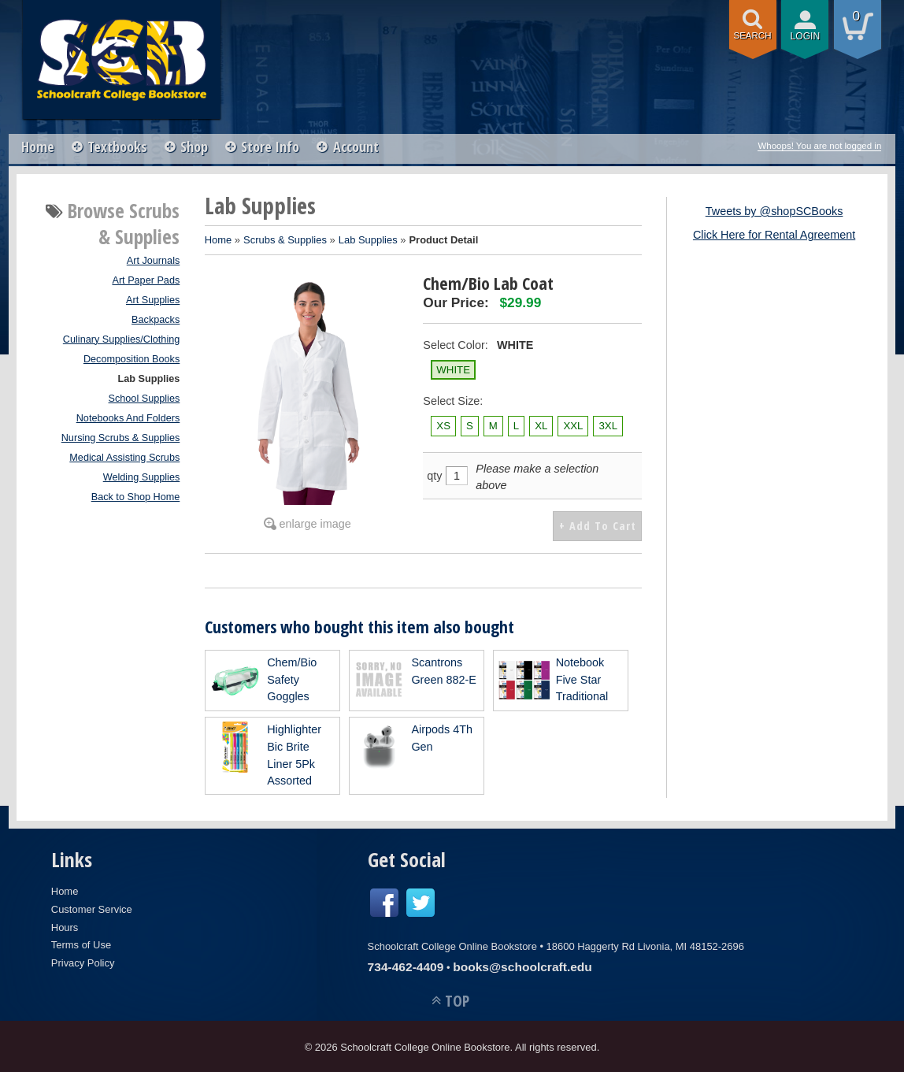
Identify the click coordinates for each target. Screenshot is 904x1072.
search (753, 35)
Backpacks (156, 319)
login (806, 36)
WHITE (453, 370)
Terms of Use (81, 943)
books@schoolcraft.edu (522, 965)
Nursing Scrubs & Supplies (120, 437)
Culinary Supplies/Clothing (121, 339)
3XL (607, 426)
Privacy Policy (83, 961)
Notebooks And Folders (128, 418)
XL (541, 426)
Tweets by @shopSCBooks (774, 211)
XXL (573, 426)
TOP (457, 1000)
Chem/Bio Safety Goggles (292, 678)
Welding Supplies (141, 477)
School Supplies (144, 398)
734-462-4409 (406, 965)
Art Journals (153, 260)
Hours (65, 926)
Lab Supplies (149, 378)
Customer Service (91, 908)
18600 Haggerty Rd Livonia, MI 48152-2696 (645, 945)
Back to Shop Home (135, 497)
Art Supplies (153, 300)
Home (37, 146)
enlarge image (315, 523)
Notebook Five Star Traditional (582, 678)
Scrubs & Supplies (285, 240)
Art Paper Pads (146, 280)
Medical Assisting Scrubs (124, 457)
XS (443, 426)
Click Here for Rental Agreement (774, 234)
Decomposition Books (131, 359)
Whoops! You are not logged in (819, 145)
